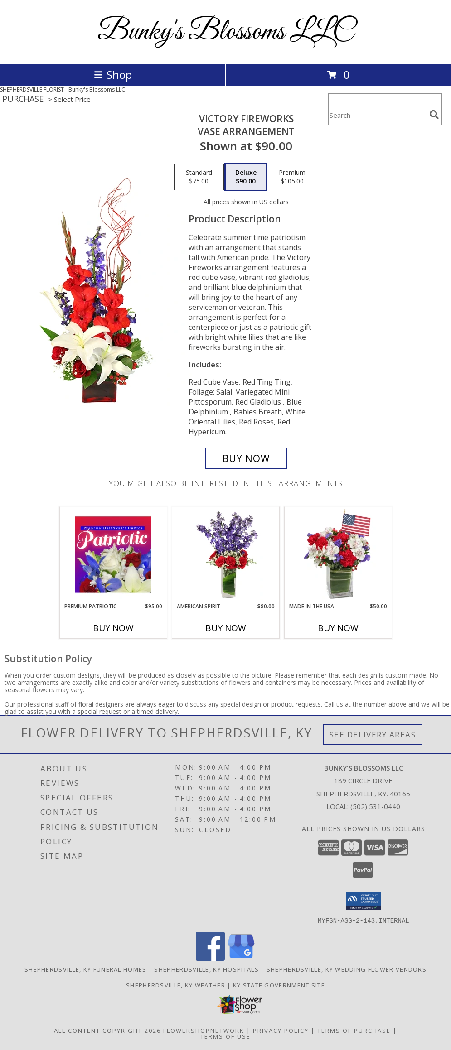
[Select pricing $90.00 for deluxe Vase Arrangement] (246, 177)
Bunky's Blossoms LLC (225, 32)
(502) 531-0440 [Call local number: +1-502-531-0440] (375, 806)
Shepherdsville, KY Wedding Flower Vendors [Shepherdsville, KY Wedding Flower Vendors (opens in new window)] (347, 969)
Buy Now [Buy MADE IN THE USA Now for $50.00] (338, 628)
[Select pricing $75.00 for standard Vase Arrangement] (199, 177)
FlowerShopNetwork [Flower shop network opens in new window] (203, 1030)
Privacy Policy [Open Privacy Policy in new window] (281, 1030)
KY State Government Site (279, 985)
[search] (434, 115)
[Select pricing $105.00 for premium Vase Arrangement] (292, 177)
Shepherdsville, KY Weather (175, 985)
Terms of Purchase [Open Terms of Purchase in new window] (354, 1030)
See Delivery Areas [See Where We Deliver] (373, 734)
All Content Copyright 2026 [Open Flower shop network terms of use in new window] (107, 1030)
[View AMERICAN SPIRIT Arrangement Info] (225, 554)
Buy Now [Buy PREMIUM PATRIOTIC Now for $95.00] (113, 628)
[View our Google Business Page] (241, 958)
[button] (363, 901)
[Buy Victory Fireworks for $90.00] (246, 458)
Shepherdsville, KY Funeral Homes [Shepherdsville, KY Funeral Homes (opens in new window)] (85, 969)
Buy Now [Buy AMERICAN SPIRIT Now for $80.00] (225, 628)
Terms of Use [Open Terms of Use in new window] (225, 1036)
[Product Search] (377, 115)
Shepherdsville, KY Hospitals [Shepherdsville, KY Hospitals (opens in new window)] (206, 969)
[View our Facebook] (210, 958)
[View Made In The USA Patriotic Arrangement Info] (338, 554)
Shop (113, 74)
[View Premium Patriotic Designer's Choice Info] (113, 554)
